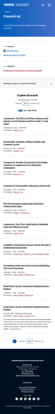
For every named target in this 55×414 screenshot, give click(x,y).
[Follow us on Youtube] (38, 399)
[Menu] (49, 5)
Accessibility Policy (27, 387)
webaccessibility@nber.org (27, 375)
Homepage (27, 382)
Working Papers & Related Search (19, 83)
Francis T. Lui (18, 130)
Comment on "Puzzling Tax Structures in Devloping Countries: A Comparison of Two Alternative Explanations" (25, 165)
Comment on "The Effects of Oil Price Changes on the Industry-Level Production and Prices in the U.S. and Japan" (25, 121)
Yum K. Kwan (18, 254)
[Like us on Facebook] (34, 399)
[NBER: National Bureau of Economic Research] (18, 5)
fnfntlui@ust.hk (12, 51)
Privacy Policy (27, 391)
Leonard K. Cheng (42, 254)
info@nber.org (27, 373)
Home (7, 11)
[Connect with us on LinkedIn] (21, 399)
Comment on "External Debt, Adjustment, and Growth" (26, 185)
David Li (16, 213)
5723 (30, 313)
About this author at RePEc (14, 55)
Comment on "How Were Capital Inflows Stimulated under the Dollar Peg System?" (25, 225)
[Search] (42, 5)
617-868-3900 (27, 371)
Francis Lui (25, 213)
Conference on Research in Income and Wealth (22, 71)
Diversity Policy (27, 389)
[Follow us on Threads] (29, 399)
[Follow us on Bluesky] (25, 399)
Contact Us (27, 364)
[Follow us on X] (16, 399)
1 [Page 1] (14, 341)
